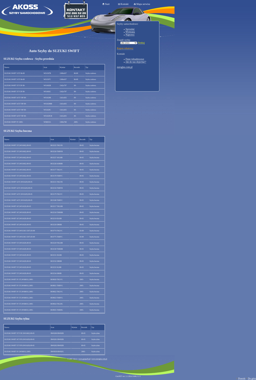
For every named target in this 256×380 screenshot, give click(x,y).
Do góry (252, 378)
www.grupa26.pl (84, 359)
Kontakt (125, 4)
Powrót (241, 378)
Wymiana (130, 32)
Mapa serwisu (143, 4)
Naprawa (130, 34)
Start (107, 4)
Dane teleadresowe (135, 59)
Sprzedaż (130, 29)
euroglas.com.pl (124, 67)
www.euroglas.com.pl (99, 359)
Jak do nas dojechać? (136, 62)
